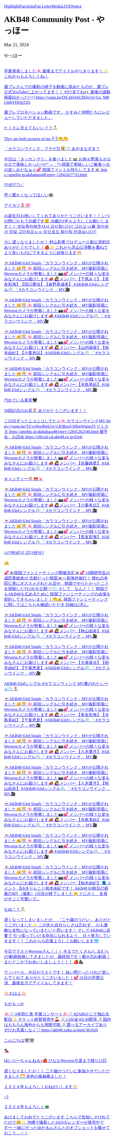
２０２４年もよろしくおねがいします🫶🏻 (41, 1087)
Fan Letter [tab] (43, 6)
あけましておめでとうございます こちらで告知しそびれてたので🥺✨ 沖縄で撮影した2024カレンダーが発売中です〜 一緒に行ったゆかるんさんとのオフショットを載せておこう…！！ (57, 1125)
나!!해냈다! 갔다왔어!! (24, 552)
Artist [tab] (30, 6)
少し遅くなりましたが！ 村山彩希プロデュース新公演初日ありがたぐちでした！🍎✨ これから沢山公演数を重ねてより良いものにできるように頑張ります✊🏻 (57, 247)
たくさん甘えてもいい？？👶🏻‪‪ (31, 128)
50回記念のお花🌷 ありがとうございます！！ (45, 410)
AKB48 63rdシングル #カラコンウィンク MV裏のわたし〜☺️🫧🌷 (56, 686)
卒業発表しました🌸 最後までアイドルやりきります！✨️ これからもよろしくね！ (56, 73)
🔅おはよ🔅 (15, 993)
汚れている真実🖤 (20, 400)
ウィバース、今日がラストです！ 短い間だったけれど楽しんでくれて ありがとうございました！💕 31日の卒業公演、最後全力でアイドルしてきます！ (57, 977)
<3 (6, 1097)
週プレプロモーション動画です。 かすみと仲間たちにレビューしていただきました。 (57, 115)
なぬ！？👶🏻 (14, 909)
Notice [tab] (76, 6)
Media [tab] (56, 6)
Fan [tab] (22, 6)
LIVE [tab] (66, 6)
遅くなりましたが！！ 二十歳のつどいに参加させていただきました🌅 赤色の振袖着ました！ (57, 1073)
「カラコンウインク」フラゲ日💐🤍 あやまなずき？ (52, 149)
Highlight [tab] (11, 6)
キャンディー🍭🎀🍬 (23, 479)
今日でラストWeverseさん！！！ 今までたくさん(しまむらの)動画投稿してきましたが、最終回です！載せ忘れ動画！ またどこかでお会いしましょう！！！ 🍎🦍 (57, 956)
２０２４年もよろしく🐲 (26, 1107)
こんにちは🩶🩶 (19, 1040)
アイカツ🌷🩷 (17, 205)
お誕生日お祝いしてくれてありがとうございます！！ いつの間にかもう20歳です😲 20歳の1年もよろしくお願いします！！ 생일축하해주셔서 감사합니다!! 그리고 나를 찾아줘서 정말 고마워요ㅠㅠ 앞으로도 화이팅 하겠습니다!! (57, 224)
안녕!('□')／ (14, 184)
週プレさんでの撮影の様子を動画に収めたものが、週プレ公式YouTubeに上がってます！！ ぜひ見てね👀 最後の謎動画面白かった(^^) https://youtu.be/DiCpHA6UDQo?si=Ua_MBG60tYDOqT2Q (57, 95)
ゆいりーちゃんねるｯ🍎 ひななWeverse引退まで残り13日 (55, 1060)
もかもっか (14, 1004)
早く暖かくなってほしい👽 (28, 195)
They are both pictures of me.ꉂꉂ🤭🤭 (36, 139)
